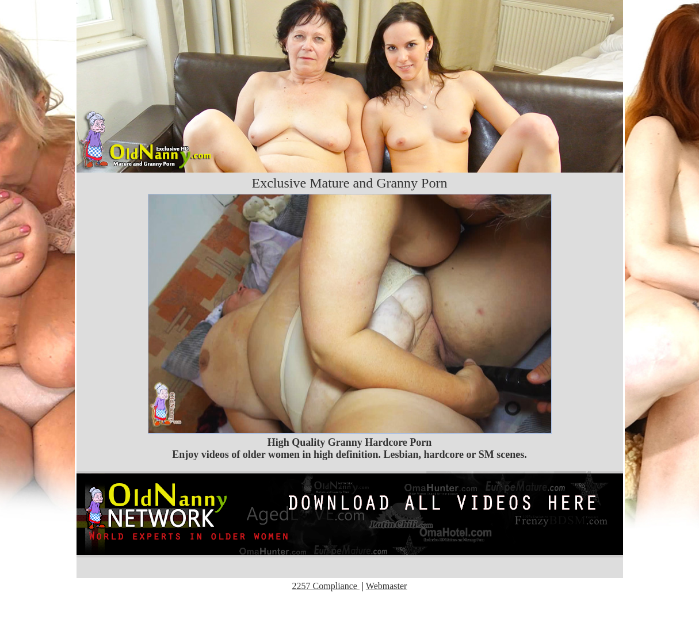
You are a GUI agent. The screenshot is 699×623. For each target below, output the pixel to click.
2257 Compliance (326, 586)
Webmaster (386, 586)
